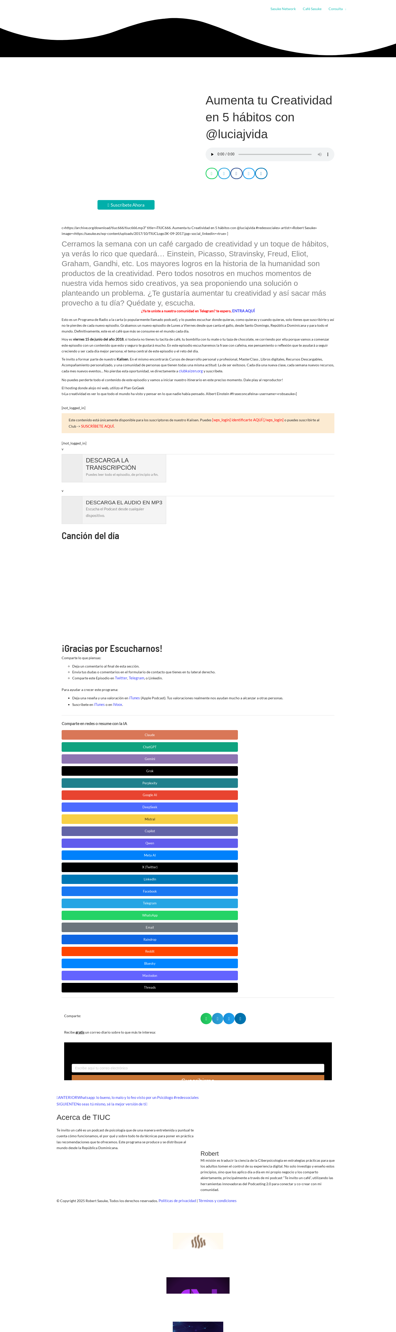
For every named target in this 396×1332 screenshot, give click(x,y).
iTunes (134, 695)
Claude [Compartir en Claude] (84, 731)
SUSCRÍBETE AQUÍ (83, 424)
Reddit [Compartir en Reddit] (228, 769)
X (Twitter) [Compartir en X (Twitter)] (132, 756)
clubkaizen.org (190, 370)
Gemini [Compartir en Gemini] (180, 731)
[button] (344, 9)
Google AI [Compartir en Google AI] (84, 743)
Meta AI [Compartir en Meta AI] (84, 756)
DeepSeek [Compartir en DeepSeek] (132, 743)
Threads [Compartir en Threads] (132, 781)
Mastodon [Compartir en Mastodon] (84, 781)
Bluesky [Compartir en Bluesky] (276, 769)
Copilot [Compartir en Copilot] (228, 743)
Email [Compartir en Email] (132, 769)
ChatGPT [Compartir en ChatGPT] (132, 731)
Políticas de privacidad (176, 993)
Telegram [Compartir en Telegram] (276, 756)
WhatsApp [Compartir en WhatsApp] (84, 769)
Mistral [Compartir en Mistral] (180, 743)
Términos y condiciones (215, 993)
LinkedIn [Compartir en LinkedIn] (180, 756)
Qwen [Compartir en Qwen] (276, 743)
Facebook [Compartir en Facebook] (228, 756)
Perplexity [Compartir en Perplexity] (276, 731)
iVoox (116, 701)
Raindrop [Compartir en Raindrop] (180, 769)
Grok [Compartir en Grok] (228, 731)
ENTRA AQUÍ (243, 311)
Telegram (135, 675)
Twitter (120, 675)
